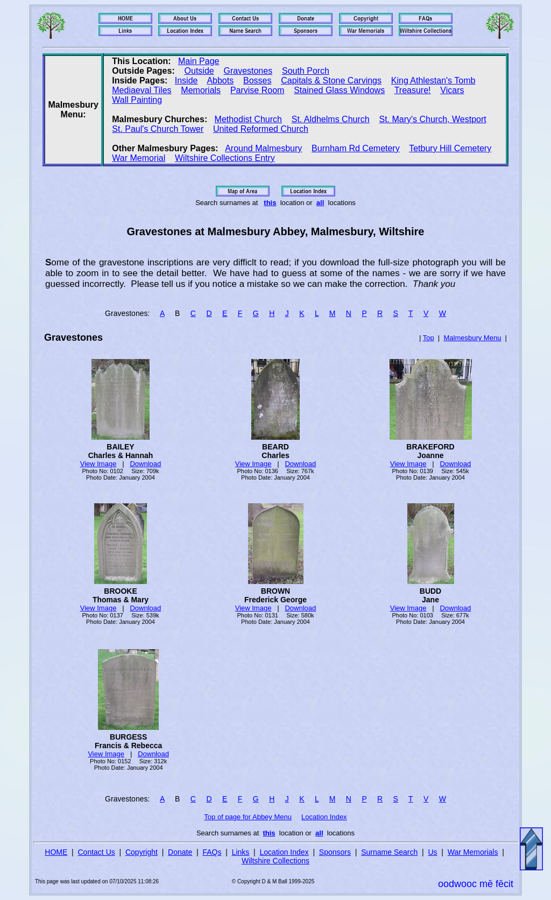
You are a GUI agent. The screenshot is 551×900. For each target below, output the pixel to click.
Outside (199, 70)
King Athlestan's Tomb (433, 80)
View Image (98, 464)
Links (241, 852)
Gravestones (247, 70)
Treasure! (412, 90)
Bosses (257, 80)
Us (432, 852)
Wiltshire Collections (275, 860)
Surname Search (389, 852)
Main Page (199, 61)
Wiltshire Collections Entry (225, 158)
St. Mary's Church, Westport (432, 119)
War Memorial (138, 158)
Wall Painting (137, 99)
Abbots (220, 80)
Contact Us (96, 852)
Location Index (324, 817)
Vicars (452, 90)
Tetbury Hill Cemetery (450, 148)
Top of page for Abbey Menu (248, 817)
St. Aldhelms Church (331, 119)
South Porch (305, 70)
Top (428, 338)
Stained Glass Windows (339, 90)
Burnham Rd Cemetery (356, 148)
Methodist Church (248, 119)
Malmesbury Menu (472, 338)
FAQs (211, 852)
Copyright (141, 852)
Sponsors (335, 852)
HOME (56, 852)
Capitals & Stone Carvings (331, 80)
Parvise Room (257, 90)
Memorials (201, 90)
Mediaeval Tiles (141, 90)
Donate (180, 852)
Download (145, 464)
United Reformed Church (260, 128)
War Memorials (473, 852)
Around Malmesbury (263, 148)
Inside (186, 80)
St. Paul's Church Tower (157, 128)
